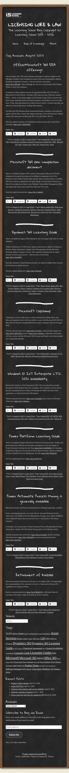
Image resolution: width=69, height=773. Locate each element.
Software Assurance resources (22, 692)
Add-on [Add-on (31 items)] (15, 634)
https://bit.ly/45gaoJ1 (48, 453)
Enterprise (40, 210)
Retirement (42, 612)
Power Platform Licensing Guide (34, 436)
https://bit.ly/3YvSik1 (34, 331)
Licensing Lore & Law (34, 25)
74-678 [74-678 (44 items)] (9, 633)
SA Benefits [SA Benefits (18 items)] (42, 665)
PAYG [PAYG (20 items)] (12, 662)
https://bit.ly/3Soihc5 (36, 333)
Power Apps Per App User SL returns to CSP (27, 695)
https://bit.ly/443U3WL (14, 333)
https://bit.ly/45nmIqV (34, 399)
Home (15, 43)
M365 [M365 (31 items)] (54, 653)
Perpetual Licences (14, 419)
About (53, 43)
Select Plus (24, 419)
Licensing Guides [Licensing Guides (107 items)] (40, 652)
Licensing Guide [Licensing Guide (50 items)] (22, 653)
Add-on (43, 207)
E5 (61, 354)
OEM (60, 416)
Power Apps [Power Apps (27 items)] (18, 662)
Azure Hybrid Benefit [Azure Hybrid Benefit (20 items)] (45, 634)
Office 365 (35, 145)
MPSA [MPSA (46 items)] (40, 658)
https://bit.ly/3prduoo (21, 401)
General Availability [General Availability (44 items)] (54, 648)
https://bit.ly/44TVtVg (34, 459)
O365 (20, 145)
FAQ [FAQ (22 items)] (44, 648)
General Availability (55, 555)
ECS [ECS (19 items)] (16, 648)
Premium (40, 291)
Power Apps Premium (18, 476)
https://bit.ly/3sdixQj (35, 192)
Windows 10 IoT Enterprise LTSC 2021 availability (34, 376)
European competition (27, 142)
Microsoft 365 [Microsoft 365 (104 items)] (28, 658)
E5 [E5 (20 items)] (13, 648)
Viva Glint (48, 212)
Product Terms (44, 145)
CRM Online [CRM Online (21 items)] (36, 639)
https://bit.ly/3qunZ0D (13, 257)
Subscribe (14, 734)
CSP (51, 416)
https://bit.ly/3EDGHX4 (22, 124)
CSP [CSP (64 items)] (42, 638)
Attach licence (45, 286)
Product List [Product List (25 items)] (20, 666)
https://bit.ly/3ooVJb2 (13, 540)
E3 (59, 354)
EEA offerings (14, 142)
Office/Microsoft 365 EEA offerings (34, 67)
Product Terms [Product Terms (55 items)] (32, 665)
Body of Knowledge (34, 43)
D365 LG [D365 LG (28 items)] (53, 639)
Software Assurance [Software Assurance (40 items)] (14, 669)
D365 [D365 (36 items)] (47, 639)
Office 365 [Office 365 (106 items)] (50, 658)
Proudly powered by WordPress (34, 754)
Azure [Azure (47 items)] (21, 633)
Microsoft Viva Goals (37, 212)
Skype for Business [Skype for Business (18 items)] (51, 665)
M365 (54, 142)
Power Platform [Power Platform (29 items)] (45, 662)
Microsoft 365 (12, 212)
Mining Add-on (20, 557)
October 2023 (27, 145)
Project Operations (50, 291)
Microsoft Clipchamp (35, 311)
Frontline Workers (50, 210)
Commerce (29, 288)
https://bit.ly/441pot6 (34, 271)
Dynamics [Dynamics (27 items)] (9, 644)
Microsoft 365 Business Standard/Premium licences (41, 356)
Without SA (57, 419)
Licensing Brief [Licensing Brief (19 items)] (10, 653)
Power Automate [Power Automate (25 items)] (28, 662)
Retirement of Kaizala (34, 575)
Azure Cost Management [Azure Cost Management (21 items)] (31, 634)
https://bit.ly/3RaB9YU (35, 592)
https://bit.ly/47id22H (39, 535)
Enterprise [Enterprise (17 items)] (20, 648)
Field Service (26, 291)
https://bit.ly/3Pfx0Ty (13, 84)
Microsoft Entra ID (24, 212)
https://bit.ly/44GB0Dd (43, 448)
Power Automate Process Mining (47, 476)
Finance (34, 291)
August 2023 (46, 139)
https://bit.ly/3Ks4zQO (26, 537)
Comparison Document (22, 210)
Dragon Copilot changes (20, 683)
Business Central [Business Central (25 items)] (22, 639)
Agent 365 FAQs (17, 686)
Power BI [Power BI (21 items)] (36, 662)
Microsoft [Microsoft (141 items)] (12, 658)
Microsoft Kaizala (21, 612)
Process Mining (49, 557)
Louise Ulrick (31, 139)
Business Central (19, 288)
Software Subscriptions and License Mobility (27, 689)
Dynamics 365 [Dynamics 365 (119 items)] (22, 643)
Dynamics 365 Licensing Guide (34, 232)
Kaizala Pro (56, 610)
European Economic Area (43, 142)
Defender (33, 210)
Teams (52, 145)
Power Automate (31, 476)
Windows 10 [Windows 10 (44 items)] (47, 669)
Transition (50, 612)
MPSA (55, 416)
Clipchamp (53, 354)
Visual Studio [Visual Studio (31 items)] (37, 669)
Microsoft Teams (33, 612)
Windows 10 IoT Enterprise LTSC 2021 (40, 419)
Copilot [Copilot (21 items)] (30, 639)
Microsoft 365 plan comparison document (34, 164)
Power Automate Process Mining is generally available (34, 498)
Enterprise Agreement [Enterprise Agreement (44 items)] (32, 648)
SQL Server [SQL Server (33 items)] (26, 669)
